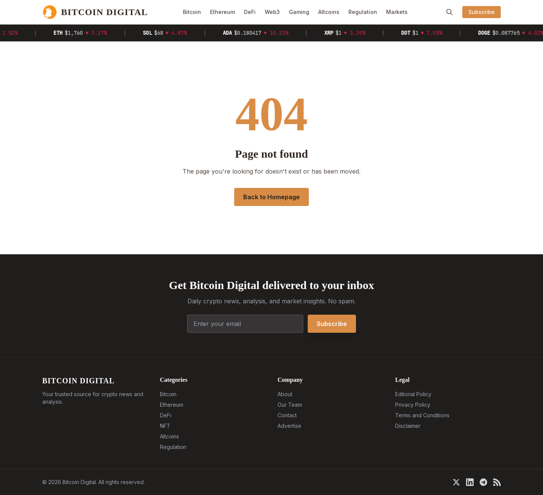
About (285, 394)
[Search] (449, 12)
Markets (397, 12)
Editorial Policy (413, 394)
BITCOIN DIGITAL (78, 381)
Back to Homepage (271, 197)
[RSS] (497, 482)
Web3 (272, 12)
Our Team (290, 404)
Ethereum (222, 12)
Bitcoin (192, 12)
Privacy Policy (412, 404)
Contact (287, 415)
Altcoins (328, 12)
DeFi (250, 12)
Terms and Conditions (422, 415)
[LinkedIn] (470, 482)
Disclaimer (407, 426)
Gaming (299, 12)
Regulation (362, 12)
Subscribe (481, 12)
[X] (456, 482)
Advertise (289, 426)
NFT (165, 426)
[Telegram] (483, 482)
